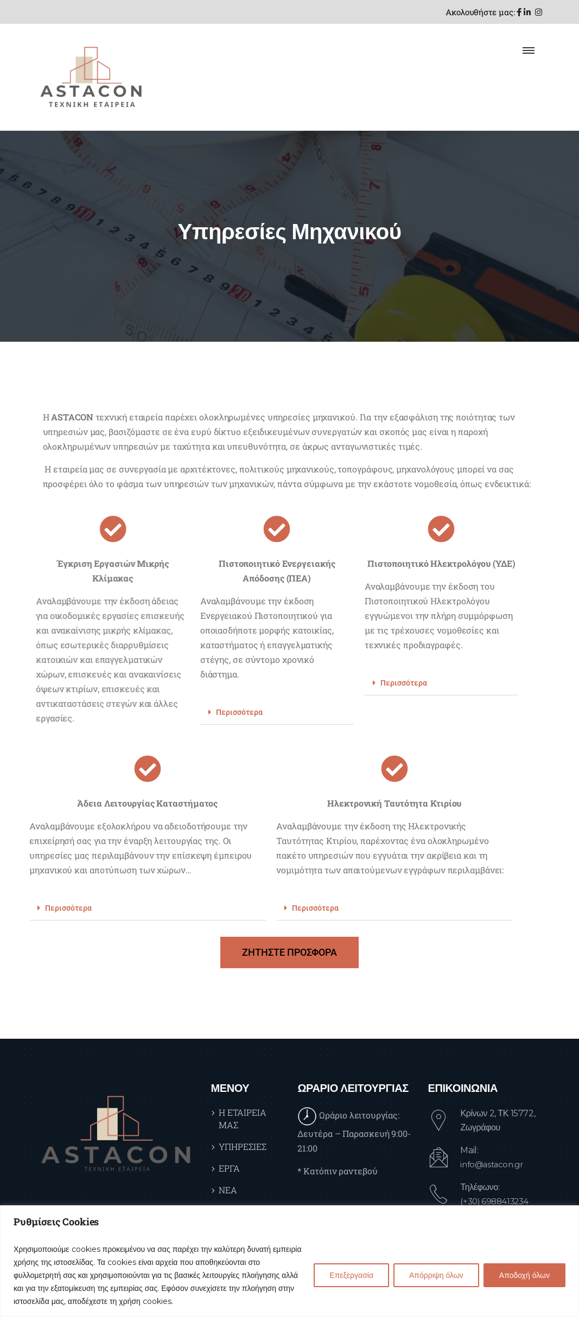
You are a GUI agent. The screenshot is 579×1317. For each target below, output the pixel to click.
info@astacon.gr (493, 1164)
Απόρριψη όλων (436, 1275)
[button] (198, 712)
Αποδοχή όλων (524, 1275)
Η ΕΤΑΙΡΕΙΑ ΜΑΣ (242, 1118)
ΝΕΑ (228, 1189)
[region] (289, 1261)
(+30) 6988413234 (497, 1201)
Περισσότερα (160, 712)
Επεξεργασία (351, 1275)
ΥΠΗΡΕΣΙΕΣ (242, 1146)
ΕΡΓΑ (229, 1168)
